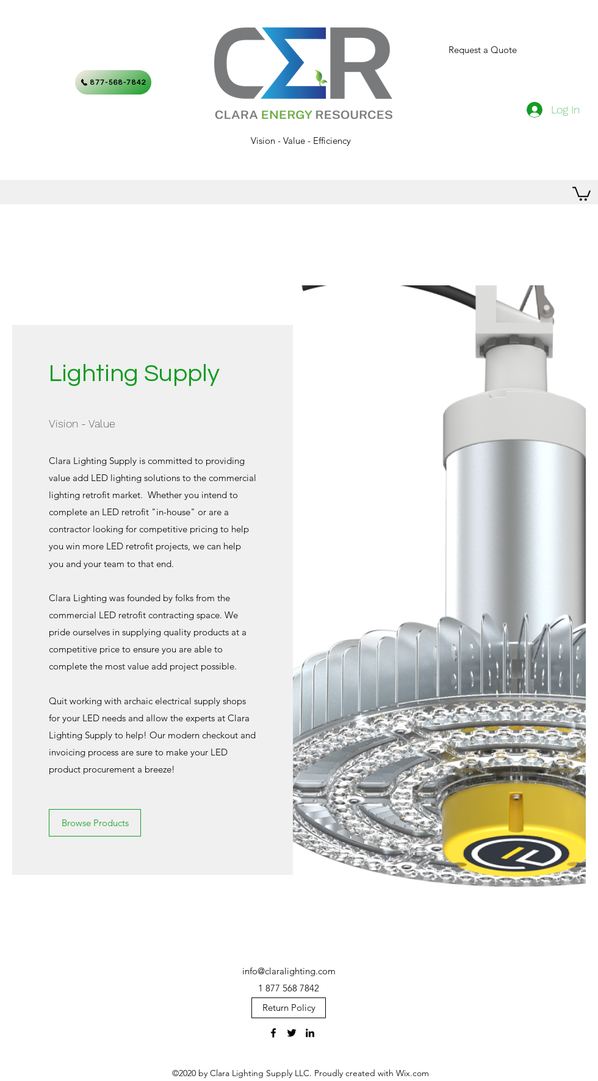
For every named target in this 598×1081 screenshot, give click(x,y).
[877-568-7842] (113, 82)
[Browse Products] (95, 823)
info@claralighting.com (289, 971)
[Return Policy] (288, 1007)
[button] (581, 193)
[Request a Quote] (482, 50)
